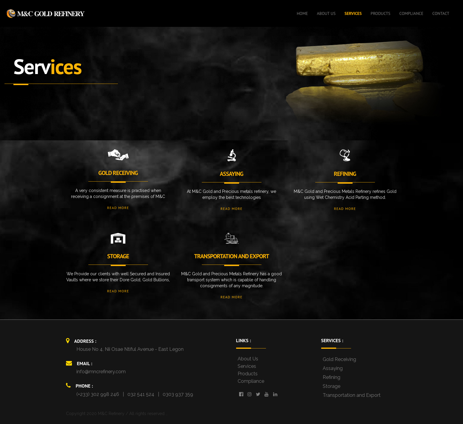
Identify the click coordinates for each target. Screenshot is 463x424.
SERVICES (353, 13)
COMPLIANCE (411, 13)
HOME (302, 13)
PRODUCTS (380, 13)
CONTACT (440, 13)
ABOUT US (326, 13)
